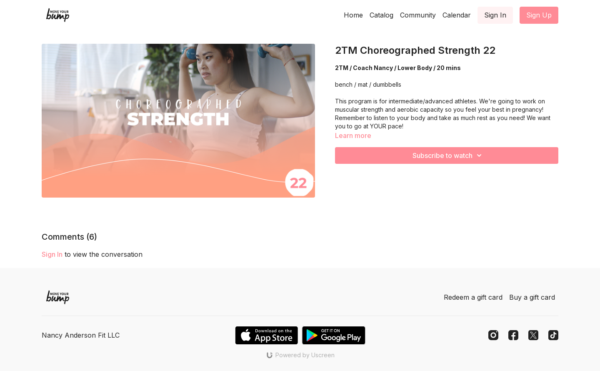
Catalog (381, 15)
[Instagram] (493, 335)
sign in (52, 254)
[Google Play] (334, 335)
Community (418, 15)
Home (353, 15)
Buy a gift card (532, 297)
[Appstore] (266, 335)
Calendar (456, 15)
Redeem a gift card (473, 297)
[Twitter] (533, 335)
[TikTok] (553, 335)
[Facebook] (513, 335)
